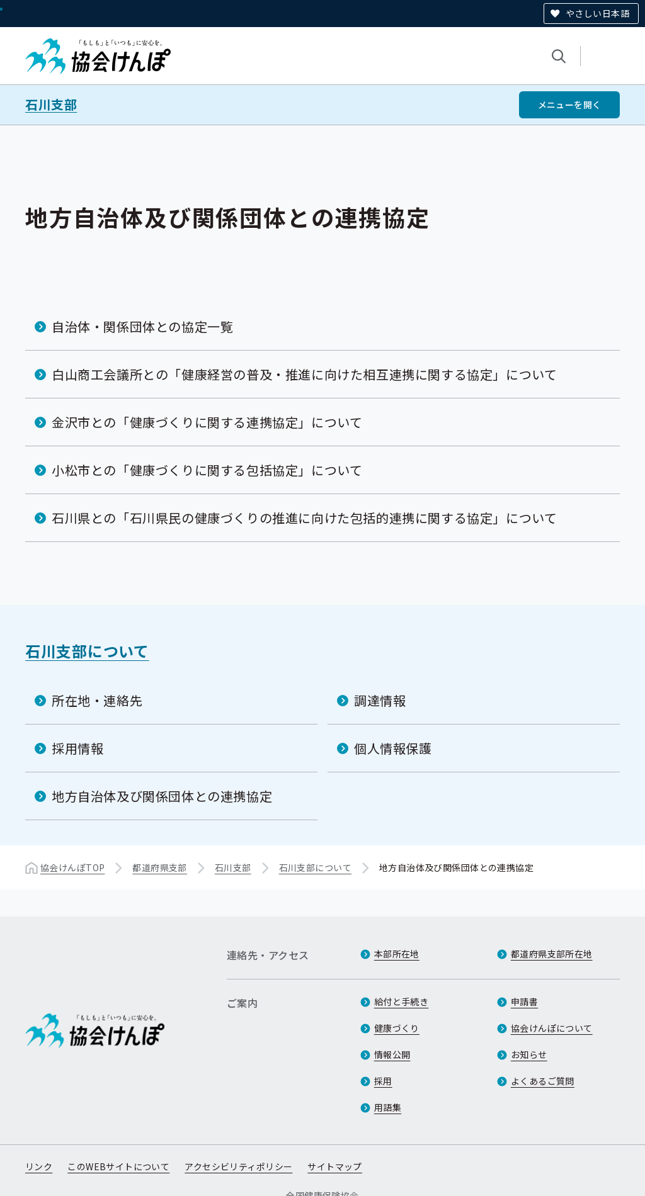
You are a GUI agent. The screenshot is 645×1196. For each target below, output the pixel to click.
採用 (383, 1081)
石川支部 (51, 104)
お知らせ (529, 1054)
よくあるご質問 (542, 1081)
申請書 (524, 1001)
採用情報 (77, 748)
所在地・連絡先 (97, 700)
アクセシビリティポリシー (238, 1166)
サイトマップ (334, 1166)
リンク (38, 1166)
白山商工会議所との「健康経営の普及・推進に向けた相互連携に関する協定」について (304, 374)
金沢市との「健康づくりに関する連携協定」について (207, 422)
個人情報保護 (393, 748)
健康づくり (397, 1028)
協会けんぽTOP (72, 867)
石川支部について (87, 651)
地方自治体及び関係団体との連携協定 (162, 796)
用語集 (387, 1107)
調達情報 (380, 700)
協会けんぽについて (552, 1028)
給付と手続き (401, 1001)
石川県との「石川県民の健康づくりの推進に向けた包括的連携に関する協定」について (304, 518)
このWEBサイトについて (118, 1166)
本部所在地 (397, 953)
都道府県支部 (159, 867)
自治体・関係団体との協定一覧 (142, 326)
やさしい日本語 (597, 13)
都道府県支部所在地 (552, 953)
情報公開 (392, 1054)
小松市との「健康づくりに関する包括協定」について (207, 470)
